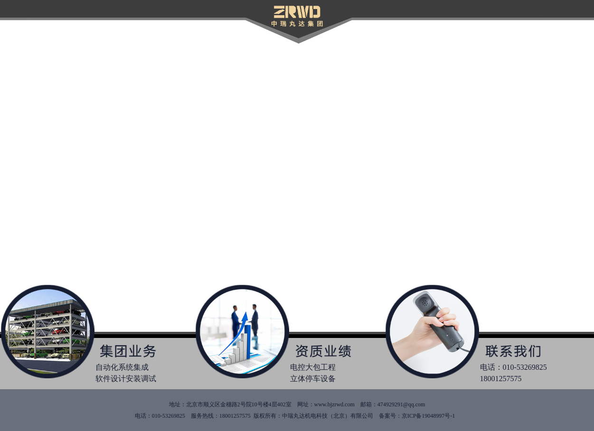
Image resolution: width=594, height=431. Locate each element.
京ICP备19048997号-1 (430, 415)
